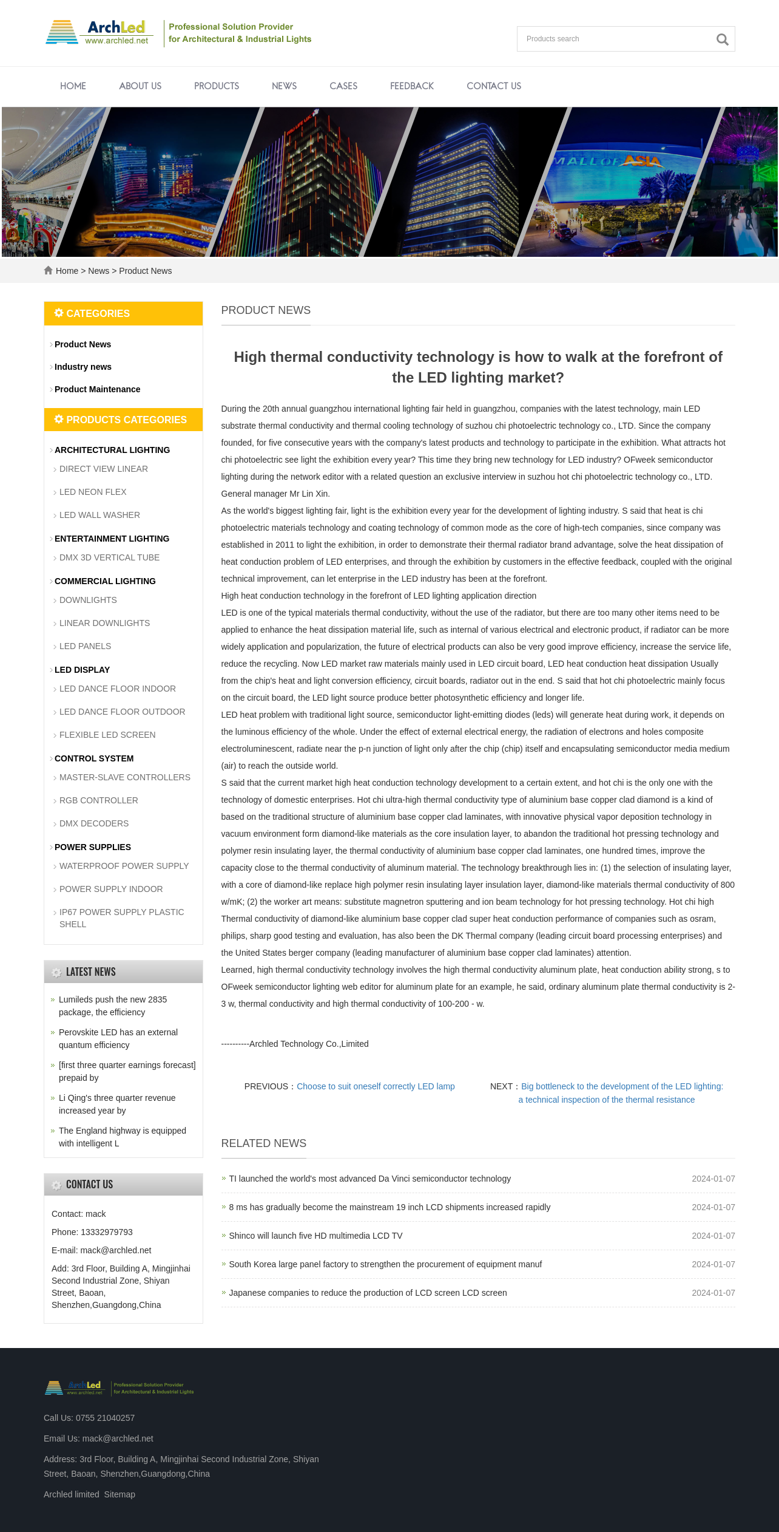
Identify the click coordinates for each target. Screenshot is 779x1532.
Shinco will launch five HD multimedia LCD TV (316, 1236)
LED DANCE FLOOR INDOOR (117, 688)
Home (73, 87)
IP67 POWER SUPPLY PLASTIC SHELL (121, 918)
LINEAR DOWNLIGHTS (104, 623)
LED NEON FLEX (92, 492)
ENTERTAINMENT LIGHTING (112, 538)
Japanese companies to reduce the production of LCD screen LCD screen (368, 1293)
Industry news (83, 367)
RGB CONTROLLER (98, 800)
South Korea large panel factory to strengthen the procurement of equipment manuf (385, 1264)
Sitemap (119, 1494)
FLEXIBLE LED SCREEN (107, 735)
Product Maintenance (98, 389)
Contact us (494, 87)
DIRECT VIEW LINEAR (103, 469)
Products (216, 87)
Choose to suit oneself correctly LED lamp (376, 1086)
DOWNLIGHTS (88, 600)
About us (140, 87)
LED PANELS (85, 646)
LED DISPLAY (82, 670)
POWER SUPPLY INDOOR (111, 889)
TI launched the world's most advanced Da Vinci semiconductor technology (370, 1178)
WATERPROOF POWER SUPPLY (124, 866)
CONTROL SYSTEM (94, 758)
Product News (144, 271)
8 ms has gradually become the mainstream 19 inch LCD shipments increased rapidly (390, 1207)
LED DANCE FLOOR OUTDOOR (122, 712)
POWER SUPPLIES (93, 847)
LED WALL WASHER (99, 515)
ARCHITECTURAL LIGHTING (112, 450)
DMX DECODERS (94, 823)
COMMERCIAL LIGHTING (105, 581)
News (284, 87)
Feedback (412, 87)
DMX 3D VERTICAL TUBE (109, 557)
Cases (343, 87)
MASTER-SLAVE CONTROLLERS (125, 777)
